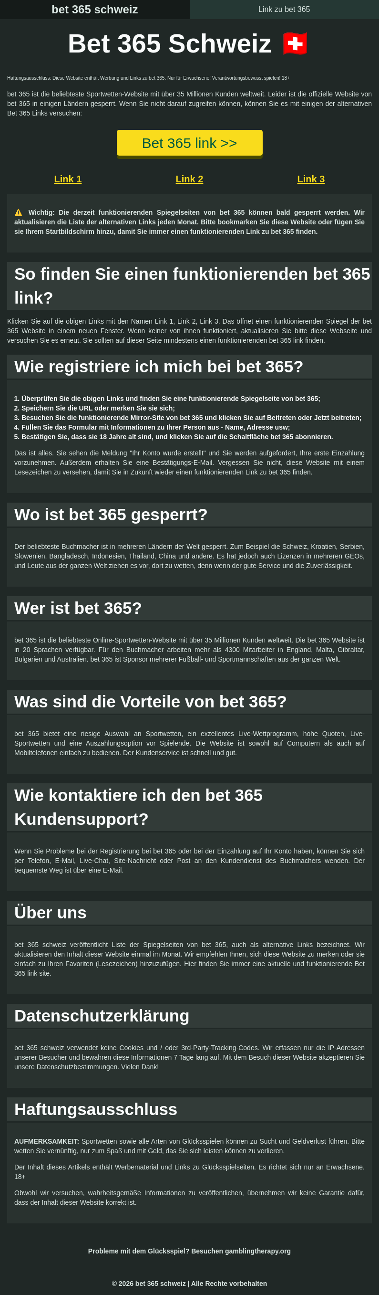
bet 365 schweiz (94, 9)
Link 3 (311, 179)
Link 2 (190, 179)
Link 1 (68, 179)
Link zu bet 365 (284, 9)
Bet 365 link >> (189, 143)
